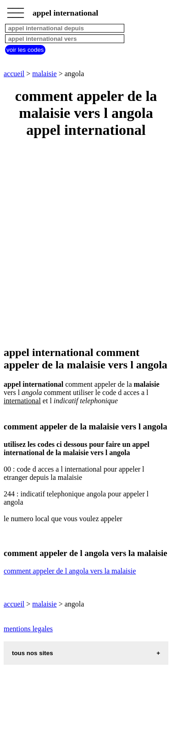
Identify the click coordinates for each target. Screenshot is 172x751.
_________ (15, 10)
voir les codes (25, 49)
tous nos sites (32, 653)
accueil (14, 74)
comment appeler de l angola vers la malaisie (70, 571)
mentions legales (28, 629)
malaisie (44, 74)
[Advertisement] (86, 243)
